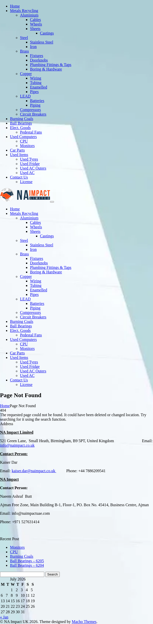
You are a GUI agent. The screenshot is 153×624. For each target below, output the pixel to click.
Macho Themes (84, 621)
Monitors (17, 547)
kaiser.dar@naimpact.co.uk (34, 471)
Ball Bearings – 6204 (27, 565)
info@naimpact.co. (15, 445)
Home (5, 406)
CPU (14, 552)
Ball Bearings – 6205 (27, 561)
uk (32, 445)
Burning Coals (21, 556)
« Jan (4, 617)
